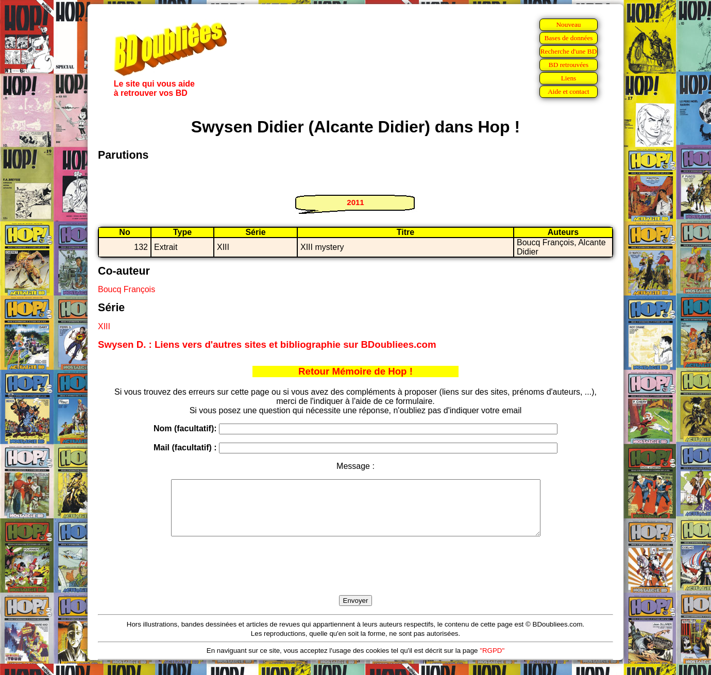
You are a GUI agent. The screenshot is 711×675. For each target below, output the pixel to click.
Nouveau (568, 24)
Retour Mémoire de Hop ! (355, 371)
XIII (104, 326)
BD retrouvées (568, 65)
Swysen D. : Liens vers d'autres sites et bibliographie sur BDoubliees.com (267, 344)
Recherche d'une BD (568, 51)
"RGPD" (492, 661)
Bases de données (568, 38)
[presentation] (355, 578)
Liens (569, 78)
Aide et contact (568, 91)
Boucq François (126, 289)
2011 (355, 202)
